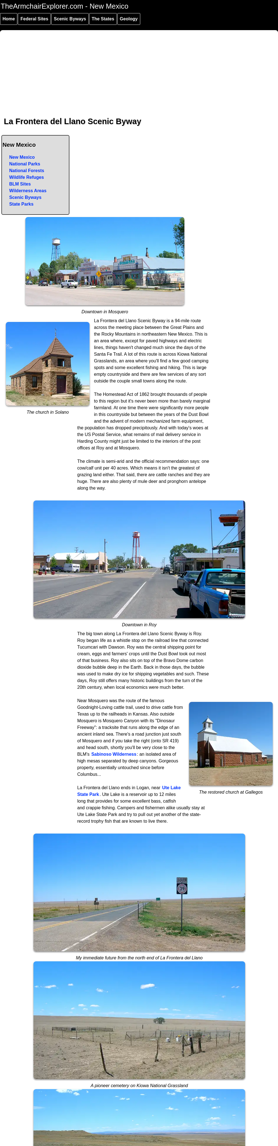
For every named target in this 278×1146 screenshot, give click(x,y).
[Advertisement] (139, 69)
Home (9, 18)
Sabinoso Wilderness (113, 754)
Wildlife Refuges (26, 177)
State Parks (21, 204)
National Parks (24, 164)
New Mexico (22, 157)
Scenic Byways (70, 18)
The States (103, 18)
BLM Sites (20, 184)
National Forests (26, 170)
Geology (129, 18)
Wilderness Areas (28, 190)
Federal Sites (34, 18)
